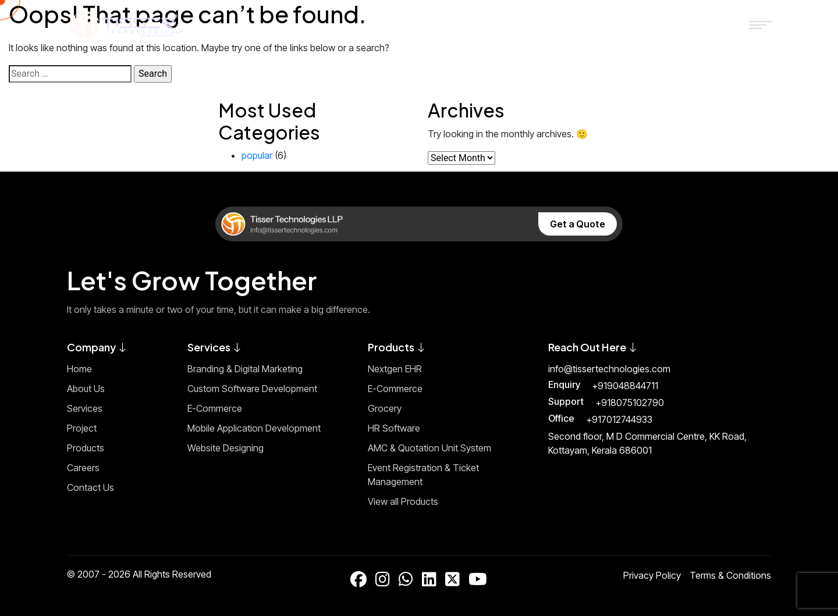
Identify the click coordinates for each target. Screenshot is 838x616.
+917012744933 (619, 419)
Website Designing (225, 448)
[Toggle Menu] (756, 24)
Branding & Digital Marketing (245, 369)
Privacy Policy (652, 575)
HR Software (394, 428)
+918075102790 (629, 402)
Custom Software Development (252, 388)
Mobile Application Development (254, 428)
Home (79, 369)
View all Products (403, 501)
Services (84, 408)
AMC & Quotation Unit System (429, 448)
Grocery (385, 408)
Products (85, 448)
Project (82, 428)
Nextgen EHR (395, 369)
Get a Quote (577, 224)
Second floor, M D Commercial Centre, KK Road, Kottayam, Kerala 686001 (647, 443)
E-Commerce (214, 408)
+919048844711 (625, 385)
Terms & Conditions (730, 575)
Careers (83, 467)
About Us (86, 388)
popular (257, 155)
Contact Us (90, 487)
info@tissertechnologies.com (609, 369)
